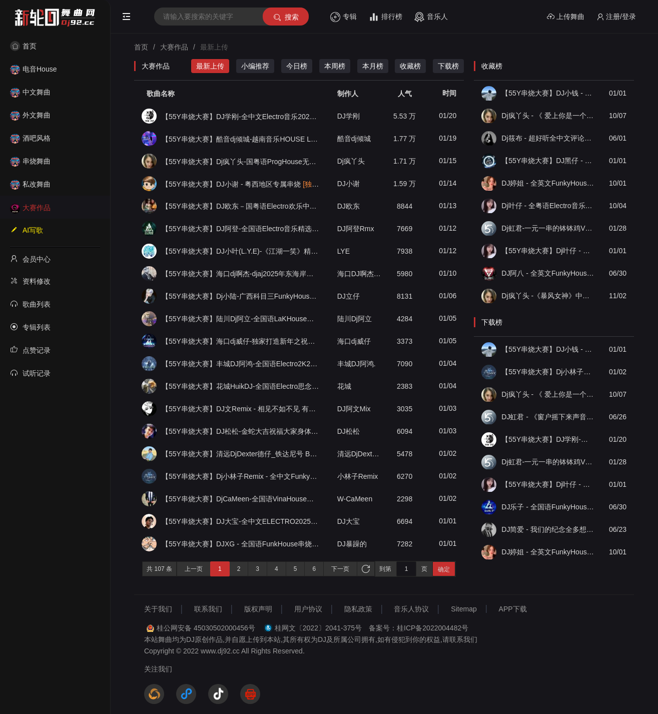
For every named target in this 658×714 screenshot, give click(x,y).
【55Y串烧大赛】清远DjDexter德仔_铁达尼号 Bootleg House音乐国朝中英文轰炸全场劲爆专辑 (241, 454)
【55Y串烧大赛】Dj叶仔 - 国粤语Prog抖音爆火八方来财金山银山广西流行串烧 (547, 251)
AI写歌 (26, 230)
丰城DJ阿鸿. (356, 364)
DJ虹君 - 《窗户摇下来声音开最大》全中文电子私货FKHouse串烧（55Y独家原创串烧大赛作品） (547, 417)
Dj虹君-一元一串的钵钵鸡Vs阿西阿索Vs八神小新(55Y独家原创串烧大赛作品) (547, 228)
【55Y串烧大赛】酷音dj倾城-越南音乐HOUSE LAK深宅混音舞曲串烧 (241, 139)
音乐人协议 (411, 609)
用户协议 (308, 609)
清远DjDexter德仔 (359, 454)
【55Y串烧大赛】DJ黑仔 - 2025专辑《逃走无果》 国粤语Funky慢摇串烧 (547, 161)
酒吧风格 (30, 138)
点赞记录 (30, 350)
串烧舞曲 (30, 161)
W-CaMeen (355, 499)
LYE (343, 251)
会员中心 (30, 259)
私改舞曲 (30, 184)
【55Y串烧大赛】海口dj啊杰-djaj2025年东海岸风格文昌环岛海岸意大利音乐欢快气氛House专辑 (241, 274)
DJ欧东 (348, 206)
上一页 (194, 568)
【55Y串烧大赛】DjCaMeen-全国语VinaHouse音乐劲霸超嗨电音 (241, 499)
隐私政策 (358, 609)
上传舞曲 (565, 17)
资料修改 (30, 281)
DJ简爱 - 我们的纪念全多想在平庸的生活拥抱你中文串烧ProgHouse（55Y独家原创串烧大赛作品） (547, 529)
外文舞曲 (30, 115)
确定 (444, 569)
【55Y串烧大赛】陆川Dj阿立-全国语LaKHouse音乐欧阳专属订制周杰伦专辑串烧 (241, 319)
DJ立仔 (348, 296)
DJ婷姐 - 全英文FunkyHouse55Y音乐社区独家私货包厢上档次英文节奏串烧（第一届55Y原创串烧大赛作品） (547, 183)
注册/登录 (616, 17)
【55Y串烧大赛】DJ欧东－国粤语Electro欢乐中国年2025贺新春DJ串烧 (241, 206)
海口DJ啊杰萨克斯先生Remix (359, 274)
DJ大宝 (348, 521)
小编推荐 (255, 66)
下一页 (340, 568)
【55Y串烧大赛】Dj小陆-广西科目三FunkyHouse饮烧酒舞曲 (241, 296)
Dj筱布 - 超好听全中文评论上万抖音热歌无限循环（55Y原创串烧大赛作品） (547, 138)
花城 (344, 386)
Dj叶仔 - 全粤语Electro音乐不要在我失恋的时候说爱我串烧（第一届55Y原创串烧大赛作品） (547, 206)
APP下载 (513, 609)
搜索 (285, 17)
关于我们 (158, 609)
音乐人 (431, 17)
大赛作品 (30, 208)
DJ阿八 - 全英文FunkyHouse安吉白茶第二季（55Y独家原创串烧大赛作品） (547, 273)
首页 (23, 46)
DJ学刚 (348, 116)
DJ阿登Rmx (355, 229)
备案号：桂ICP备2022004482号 (418, 628)
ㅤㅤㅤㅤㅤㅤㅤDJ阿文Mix (354, 409)
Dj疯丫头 (351, 161)
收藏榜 (410, 66)
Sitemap (463, 609)
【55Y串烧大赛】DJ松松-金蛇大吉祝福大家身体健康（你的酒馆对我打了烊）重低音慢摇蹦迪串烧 (241, 431)
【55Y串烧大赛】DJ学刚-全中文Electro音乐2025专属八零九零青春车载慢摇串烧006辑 (241, 116)
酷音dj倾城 (354, 139)
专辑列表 (30, 327)
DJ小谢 (348, 184)
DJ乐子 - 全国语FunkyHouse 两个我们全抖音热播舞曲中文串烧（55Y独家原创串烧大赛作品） (547, 507)
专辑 (343, 17)
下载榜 (448, 66)
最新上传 (210, 66)
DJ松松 (348, 431)
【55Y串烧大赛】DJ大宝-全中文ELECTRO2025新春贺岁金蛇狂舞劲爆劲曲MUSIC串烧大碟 (241, 521)
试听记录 (30, 373)
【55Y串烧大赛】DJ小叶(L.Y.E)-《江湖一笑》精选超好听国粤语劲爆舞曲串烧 (241, 251)
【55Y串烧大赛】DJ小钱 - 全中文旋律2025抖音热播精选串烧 (547, 93)
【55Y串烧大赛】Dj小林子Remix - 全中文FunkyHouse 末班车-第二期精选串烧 (241, 476)
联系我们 (208, 609)
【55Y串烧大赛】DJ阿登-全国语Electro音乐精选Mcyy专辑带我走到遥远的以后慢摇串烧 (241, 229)
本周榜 (334, 66)
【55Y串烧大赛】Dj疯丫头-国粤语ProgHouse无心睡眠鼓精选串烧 (241, 161)
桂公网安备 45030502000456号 (206, 628)
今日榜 (296, 66)
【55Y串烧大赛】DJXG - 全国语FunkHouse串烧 (241, 544)
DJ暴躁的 (352, 544)
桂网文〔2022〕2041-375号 (318, 628)
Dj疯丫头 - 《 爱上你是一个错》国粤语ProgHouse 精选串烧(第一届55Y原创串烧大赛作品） (547, 116)
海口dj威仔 (354, 341)
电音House (33, 69)
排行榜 (385, 17)
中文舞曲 (30, 92)
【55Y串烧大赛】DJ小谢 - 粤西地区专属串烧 (241, 184)
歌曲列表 (30, 304)
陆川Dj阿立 (354, 319)
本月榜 (372, 66)
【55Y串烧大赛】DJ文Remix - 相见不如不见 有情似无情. (241, 409)
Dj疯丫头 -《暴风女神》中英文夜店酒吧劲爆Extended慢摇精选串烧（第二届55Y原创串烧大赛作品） (547, 296)
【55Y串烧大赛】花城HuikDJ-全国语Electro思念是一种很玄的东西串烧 (241, 386)
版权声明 (258, 609)
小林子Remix (357, 476)
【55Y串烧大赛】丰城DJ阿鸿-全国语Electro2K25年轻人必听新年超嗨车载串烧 (241, 364)
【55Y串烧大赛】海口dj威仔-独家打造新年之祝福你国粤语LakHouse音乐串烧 (241, 341)
